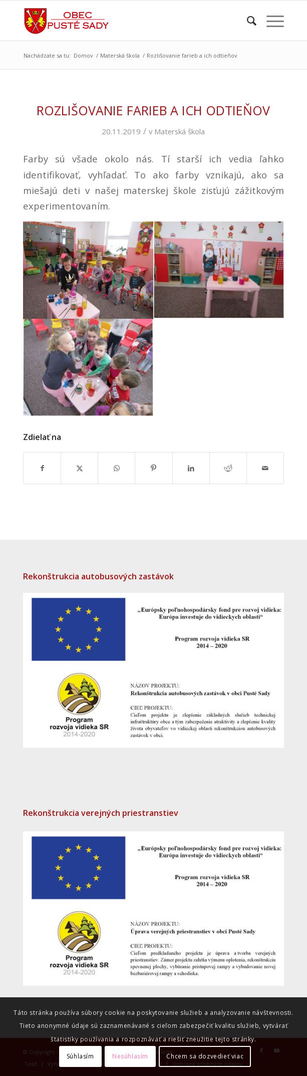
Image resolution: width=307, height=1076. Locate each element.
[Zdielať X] (79, 468)
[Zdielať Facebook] (42, 468)
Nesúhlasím (130, 1056)
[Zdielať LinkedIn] (191, 468)
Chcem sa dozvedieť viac (204, 1056)
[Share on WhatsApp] (116, 468)
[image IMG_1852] (88, 271)
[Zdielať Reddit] (228, 468)
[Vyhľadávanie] (246, 21)
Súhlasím (80, 1056)
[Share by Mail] (265, 468)
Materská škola (179, 131)
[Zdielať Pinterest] (153, 468)
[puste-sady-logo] (127, 21)
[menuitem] (246, 21)
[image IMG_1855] (88, 369)
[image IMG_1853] (219, 271)
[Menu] (270, 21)
